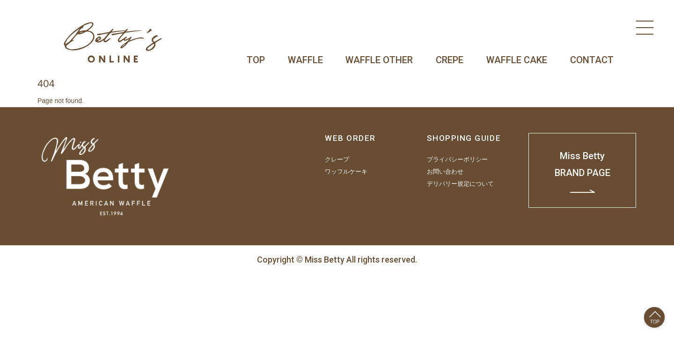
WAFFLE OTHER (379, 60)
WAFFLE (305, 60)
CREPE (449, 60)
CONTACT (592, 60)
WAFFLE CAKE (516, 60)
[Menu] (645, 27)
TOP (256, 60)
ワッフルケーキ (346, 171)
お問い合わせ (445, 171)
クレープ (337, 159)
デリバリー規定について (460, 184)
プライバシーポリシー (457, 159)
